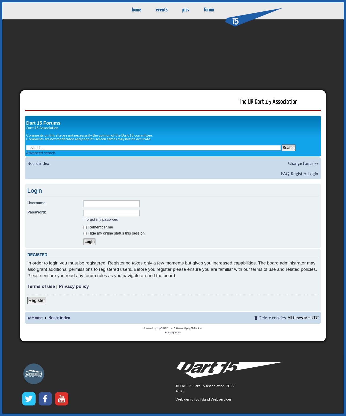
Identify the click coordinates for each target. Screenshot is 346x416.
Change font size (303, 163)
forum (209, 10)
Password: (36, 212)
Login (313, 173)
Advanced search (40, 153)
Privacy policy (74, 286)
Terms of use (41, 286)
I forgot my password (101, 219)
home (136, 10)
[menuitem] (270, 317)
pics (185, 10)
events (162, 10)
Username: (37, 203)
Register (298, 173)
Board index (38, 163)
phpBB (160, 328)
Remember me (98, 227)
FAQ (285, 173)
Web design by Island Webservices (203, 399)
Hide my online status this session (114, 233)
